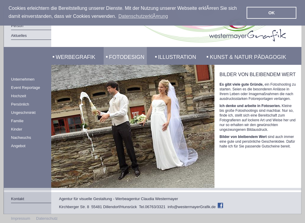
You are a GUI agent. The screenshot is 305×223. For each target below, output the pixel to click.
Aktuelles (19, 35)
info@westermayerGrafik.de (192, 207)
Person (17, 25)
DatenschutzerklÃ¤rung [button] (143, 16)
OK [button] (271, 12)
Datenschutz (46, 218)
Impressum (20, 218)
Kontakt (17, 199)
